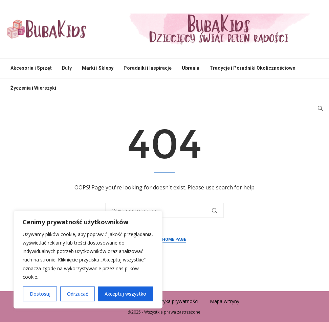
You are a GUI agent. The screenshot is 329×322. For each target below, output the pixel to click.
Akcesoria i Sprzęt (31, 68)
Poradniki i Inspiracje (148, 68)
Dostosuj (40, 294)
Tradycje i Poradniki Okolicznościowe (252, 68)
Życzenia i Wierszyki (33, 88)
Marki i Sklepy (97, 68)
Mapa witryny (224, 301)
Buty (67, 68)
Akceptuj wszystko (125, 294)
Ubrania (190, 68)
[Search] (320, 108)
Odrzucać (77, 294)
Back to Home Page (164, 239)
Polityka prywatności (175, 301)
